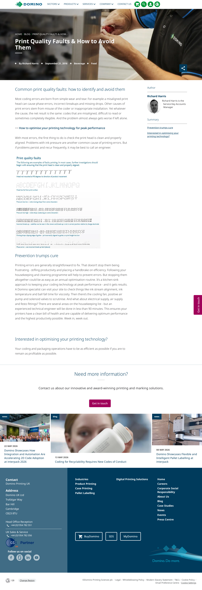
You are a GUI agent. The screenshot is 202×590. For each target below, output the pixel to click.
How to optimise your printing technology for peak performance (62, 128)
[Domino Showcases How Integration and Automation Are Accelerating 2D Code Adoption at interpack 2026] (25, 440)
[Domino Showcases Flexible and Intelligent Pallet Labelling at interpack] (177, 440)
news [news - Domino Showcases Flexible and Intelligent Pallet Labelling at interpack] (156, 416)
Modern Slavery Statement (159, 579)
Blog (160, 501)
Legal (118, 579)
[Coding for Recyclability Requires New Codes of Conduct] (101, 440)
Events (161, 515)
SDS (111, 536)
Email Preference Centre (167, 582)
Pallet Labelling (85, 493)
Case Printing (83, 488)
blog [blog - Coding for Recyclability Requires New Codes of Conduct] (55, 416)
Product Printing (85, 483)
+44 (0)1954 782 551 (21, 525)
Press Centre (165, 519)
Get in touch (100, 403)
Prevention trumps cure (160, 127)
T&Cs (177, 579)
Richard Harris (156, 96)
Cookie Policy (188, 579)
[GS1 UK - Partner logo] (20, 542)
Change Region (27, 580)
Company (106, 4)
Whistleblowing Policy (133, 579)
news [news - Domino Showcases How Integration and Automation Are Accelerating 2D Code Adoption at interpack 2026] (4, 416)
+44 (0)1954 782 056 (21, 535)
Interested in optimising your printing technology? (163, 134)
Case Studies (165, 505)
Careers (162, 483)
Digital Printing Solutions (132, 479)
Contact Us (124, 4)
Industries (81, 479)
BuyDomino (89, 536)
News (160, 510)
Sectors (53, 4)
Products (71, 4)
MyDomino (130, 536)
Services (89, 4)
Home (161, 479)
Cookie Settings (188, 582)
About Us (163, 496)
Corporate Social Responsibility (167, 490)
